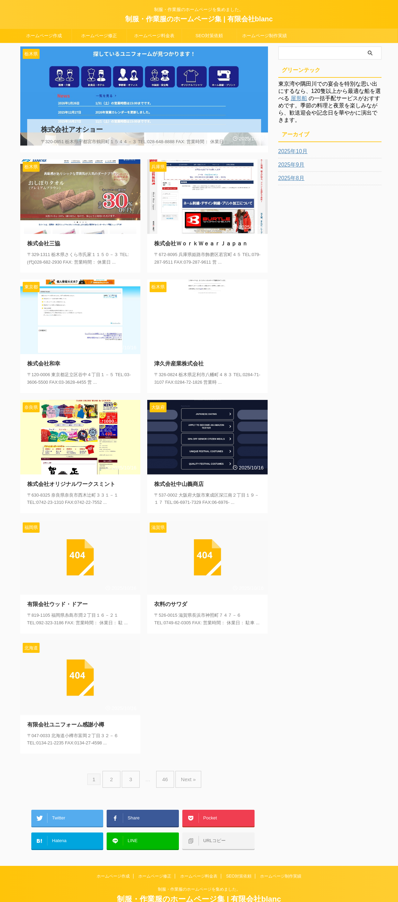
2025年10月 (291, 151)
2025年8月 (289, 178)
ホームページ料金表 (154, 35)
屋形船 (299, 98)
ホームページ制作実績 (264, 35)
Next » (183, 770)
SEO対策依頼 (209, 35)
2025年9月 (289, 165)
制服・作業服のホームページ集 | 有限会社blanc (199, 19)
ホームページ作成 (44, 35)
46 (163, 770)
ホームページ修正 (99, 35)
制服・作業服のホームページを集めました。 (199, 870)
